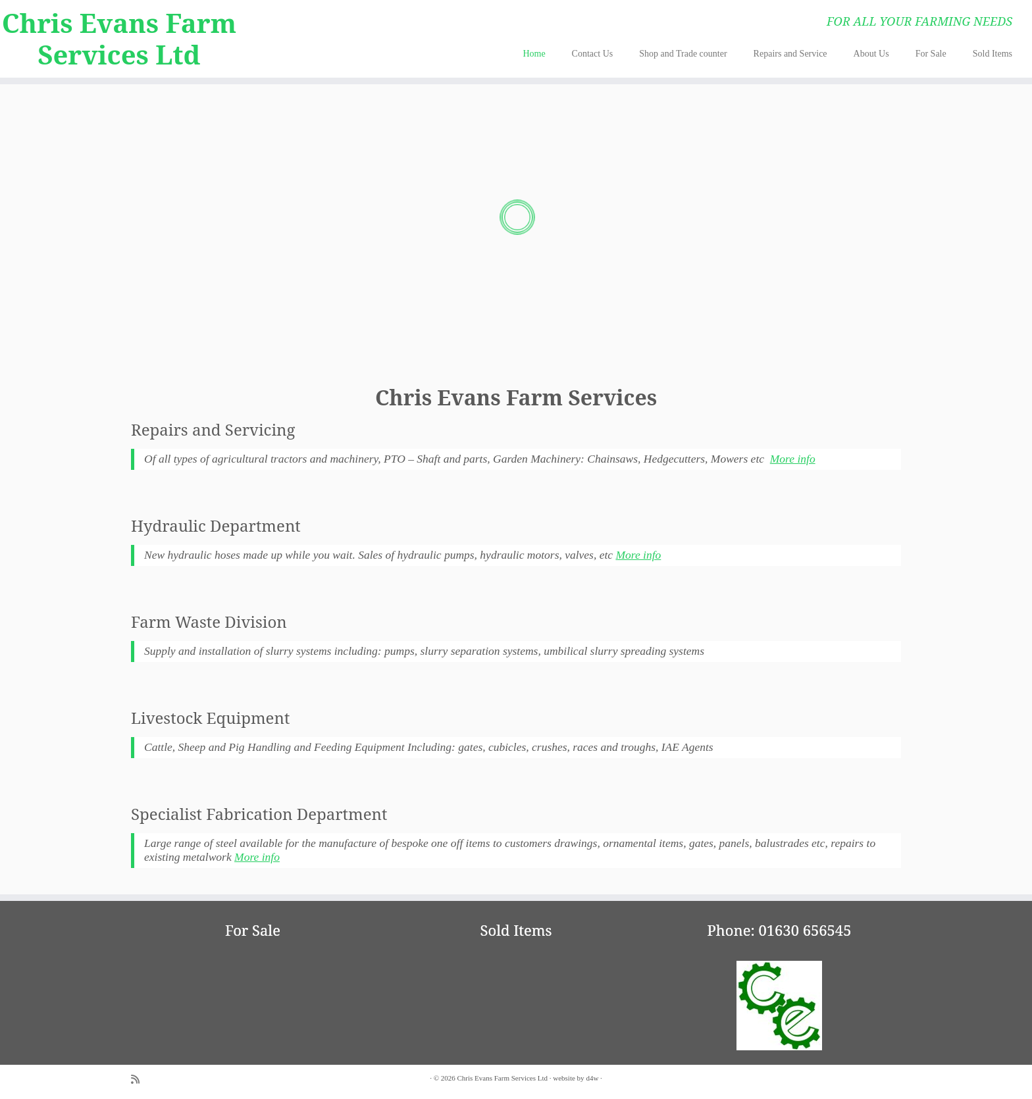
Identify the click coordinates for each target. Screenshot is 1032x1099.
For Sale (931, 54)
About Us (871, 54)
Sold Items (992, 54)
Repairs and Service (790, 54)
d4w (592, 1078)
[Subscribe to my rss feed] (139, 1079)
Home (534, 54)
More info (792, 458)
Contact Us (592, 54)
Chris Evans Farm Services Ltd (119, 38)
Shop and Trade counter (683, 54)
